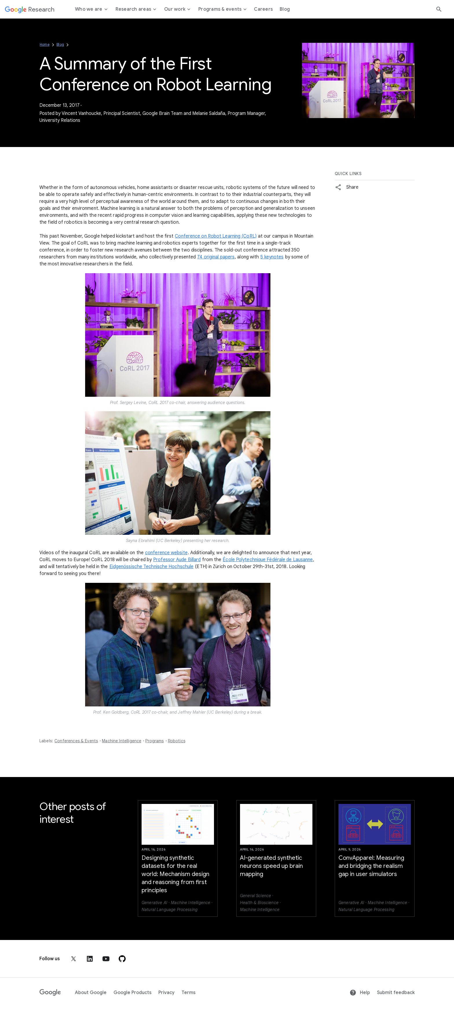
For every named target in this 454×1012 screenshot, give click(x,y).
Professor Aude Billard (177, 560)
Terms (188, 993)
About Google (91, 993)
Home (45, 44)
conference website (166, 553)
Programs (154, 740)
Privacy (166, 993)
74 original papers (216, 257)
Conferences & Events (76, 740)
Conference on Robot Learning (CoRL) (216, 236)
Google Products (132, 993)
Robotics (176, 740)
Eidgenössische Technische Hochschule (151, 567)
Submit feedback (396, 993)
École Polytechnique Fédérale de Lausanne (268, 560)
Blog (60, 44)
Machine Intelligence (121, 740)
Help (359, 992)
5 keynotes (271, 257)
